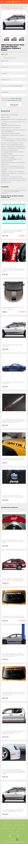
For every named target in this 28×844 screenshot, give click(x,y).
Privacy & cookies (7, 825)
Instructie (11, 831)
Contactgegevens (7, 821)
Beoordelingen (22, 828)
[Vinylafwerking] (14, 82)
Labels (17, 831)
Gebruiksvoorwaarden (19, 825)
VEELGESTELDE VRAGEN (8, 828)
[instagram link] (18, 836)
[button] (6, 39)
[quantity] (14, 95)
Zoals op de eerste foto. (8, 58)
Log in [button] (3, 191)
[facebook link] (10, 836)
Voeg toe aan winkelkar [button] (14, 105)
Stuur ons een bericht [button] (23, 631)
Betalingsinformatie (20, 821)
